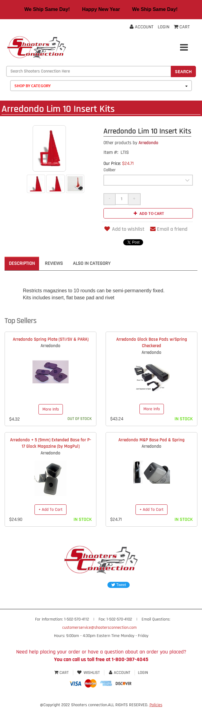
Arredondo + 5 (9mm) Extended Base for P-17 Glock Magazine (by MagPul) (50, 443)
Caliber (109, 170)
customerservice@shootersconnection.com (99, 627)
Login (163, 27)
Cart (62, 672)
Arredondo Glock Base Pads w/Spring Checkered (151, 342)
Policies (156, 705)
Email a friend (168, 229)
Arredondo (130, 143)
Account (141, 27)
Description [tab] (22, 263)
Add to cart (148, 213)
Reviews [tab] (54, 263)
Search (183, 71)
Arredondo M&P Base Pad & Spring (151, 440)
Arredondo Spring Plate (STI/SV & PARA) (50, 339)
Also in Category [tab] (91, 263)
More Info (50, 409)
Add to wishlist (123, 229)
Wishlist (88, 672)
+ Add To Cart (50, 509)
